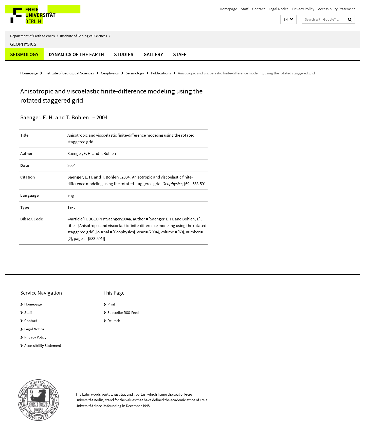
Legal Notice (278, 8)
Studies (123, 54)
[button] (288, 19)
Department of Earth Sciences (34, 36)
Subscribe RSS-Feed (123, 312)
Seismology (24, 54)
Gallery (153, 54)
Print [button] (111, 304)
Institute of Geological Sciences (85, 36)
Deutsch (113, 320)
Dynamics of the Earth (76, 54)
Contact (258, 8)
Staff (244, 8)
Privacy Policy (303, 8)
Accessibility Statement (336, 8)
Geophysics (23, 44)
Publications (161, 73)
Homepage (228, 8)
